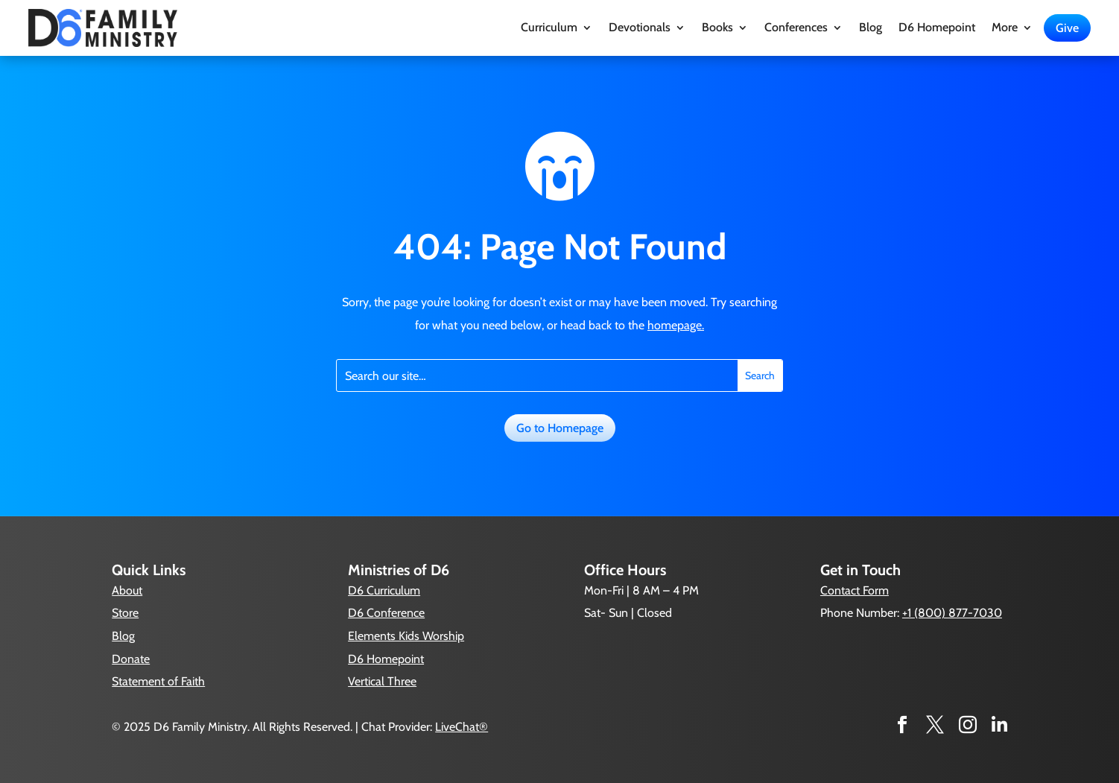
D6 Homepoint (936, 28)
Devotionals (640, 28)
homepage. (675, 325)
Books (717, 28)
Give (1067, 28)
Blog (870, 28)
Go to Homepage (559, 428)
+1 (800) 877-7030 (952, 613)
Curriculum (549, 28)
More (1005, 28)
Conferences (796, 28)
